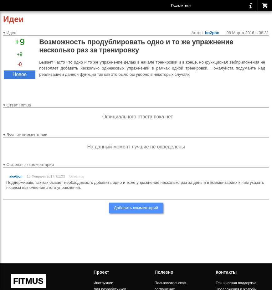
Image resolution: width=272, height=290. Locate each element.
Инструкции (103, 283)
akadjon (16, 176)
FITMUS (28, 281)
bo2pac (212, 32)
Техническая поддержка (236, 283)
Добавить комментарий (136, 207)
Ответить (76, 176)
